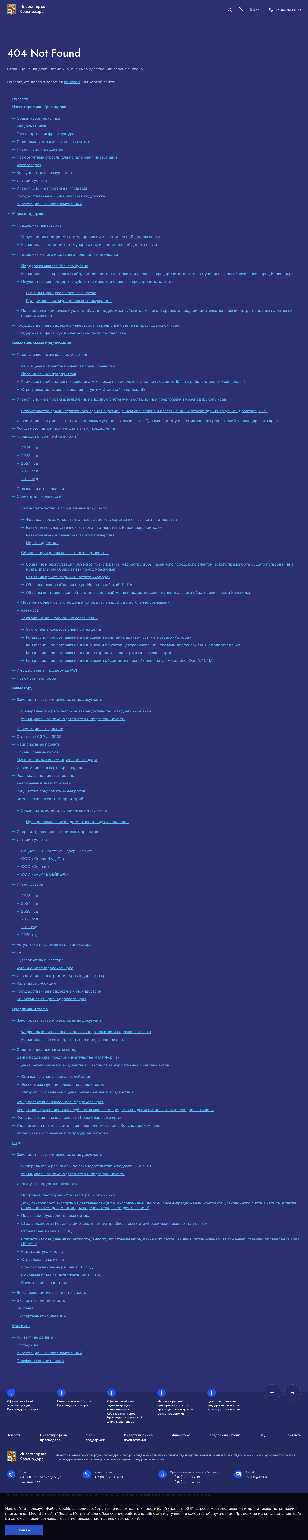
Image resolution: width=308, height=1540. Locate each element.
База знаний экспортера (44, 1283)
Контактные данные (35, 1337)
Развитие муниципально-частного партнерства (70, 535)
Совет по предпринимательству (46, 1049)
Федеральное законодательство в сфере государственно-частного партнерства (101, 519)
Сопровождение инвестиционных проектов (57, 831)
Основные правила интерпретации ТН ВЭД (61, 1275)
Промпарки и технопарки (40, 488)
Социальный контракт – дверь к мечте (57, 851)
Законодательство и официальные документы (64, 508)
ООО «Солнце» (35, 866)
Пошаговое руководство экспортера (56, 1215)
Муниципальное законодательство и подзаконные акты (73, 719)
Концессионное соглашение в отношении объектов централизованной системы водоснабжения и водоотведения (133, 645)
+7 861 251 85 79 (285, 10)
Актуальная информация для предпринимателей (62, 1133)
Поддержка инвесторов (39, 225)
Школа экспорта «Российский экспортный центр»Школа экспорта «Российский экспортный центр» (114, 1223)
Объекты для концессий (39, 496)
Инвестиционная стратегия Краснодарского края (63, 975)
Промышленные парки (37, 752)
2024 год (29, 463)
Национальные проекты (39, 744)
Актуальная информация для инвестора (54, 944)
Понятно (24, 1530)
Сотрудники (28, 1345)
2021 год (29, 927)
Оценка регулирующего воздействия (56, 1076)
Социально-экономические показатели (54, 141)
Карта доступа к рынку (42, 1251)
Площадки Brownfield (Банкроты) (48, 436)
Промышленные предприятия (48, 374)
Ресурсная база (31, 126)
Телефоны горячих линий (40, 1361)
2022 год (29, 479)
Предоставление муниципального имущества (69, 301)
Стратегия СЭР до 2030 (39, 736)
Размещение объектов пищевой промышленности (68, 366)
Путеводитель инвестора (40, 960)
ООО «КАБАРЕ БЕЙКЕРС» (45, 874)
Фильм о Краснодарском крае (45, 968)
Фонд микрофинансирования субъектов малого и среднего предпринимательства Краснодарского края (115, 1110)
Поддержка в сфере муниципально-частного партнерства (71, 333)
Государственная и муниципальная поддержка (61, 196)
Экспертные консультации (41, 1316)
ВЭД (16, 1143)
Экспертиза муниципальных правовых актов (62, 1084)
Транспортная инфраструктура (45, 134)
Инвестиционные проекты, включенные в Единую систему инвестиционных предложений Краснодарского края (121, 399)
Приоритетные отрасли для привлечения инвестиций (67, 157)
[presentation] (272, 1392)
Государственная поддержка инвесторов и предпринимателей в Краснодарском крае (98, 325)
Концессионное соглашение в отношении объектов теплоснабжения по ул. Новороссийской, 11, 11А (119, 660)
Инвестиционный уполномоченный (49, 204)
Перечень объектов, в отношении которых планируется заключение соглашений (96, 602)
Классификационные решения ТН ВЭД (57, 1267)
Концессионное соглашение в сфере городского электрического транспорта (98, 652)
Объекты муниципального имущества (61, 293)
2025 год (29, 455)
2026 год (29, 447)
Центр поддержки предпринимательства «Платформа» (68, 1057)
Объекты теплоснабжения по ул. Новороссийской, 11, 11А (79, 584)
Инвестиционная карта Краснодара (50, 768)
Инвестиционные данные (40, 149)
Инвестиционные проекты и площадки (52, 188)
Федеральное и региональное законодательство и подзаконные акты (86, 711)
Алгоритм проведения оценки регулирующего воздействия (77, 1092)
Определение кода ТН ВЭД (46, 1231)
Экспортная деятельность (41, 1300)
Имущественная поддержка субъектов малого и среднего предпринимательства (97, 281)
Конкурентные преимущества (44, 172)
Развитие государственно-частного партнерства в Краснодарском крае (94, 527)
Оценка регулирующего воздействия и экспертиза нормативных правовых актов (93, 1065)
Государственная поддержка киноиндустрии (59, 991)
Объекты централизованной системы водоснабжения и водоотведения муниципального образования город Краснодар (139, 592)
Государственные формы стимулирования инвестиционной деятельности (90, 237)
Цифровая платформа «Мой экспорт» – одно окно (68, 1195)
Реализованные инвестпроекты (46, 775)
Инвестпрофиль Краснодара (39, 106)
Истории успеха (32, 180)
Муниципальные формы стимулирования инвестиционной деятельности (89, 244)
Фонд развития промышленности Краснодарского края (69, 1117)
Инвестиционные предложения (41, 343)
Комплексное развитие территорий (50, 799)
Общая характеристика (38, 118)
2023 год (29, 471)
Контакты (21, 1326)
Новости (20, 99)
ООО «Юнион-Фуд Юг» (42, 858)
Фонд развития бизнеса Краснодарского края (60, 1102)
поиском (72, 82)
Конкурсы (30, 610)
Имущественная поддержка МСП (48, 670)
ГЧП (20, 952)
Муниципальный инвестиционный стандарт (57, 760)
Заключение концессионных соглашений (59, 618)
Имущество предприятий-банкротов (51, 791)
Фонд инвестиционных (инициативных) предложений (66, 428)
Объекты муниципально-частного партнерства (65, 553)
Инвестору (22, 688)
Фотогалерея (29, 165)
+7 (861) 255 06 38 (185, 1477)
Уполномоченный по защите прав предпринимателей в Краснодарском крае (88, 1125)
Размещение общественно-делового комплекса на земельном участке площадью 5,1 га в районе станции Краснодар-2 (133, 381)
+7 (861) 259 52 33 (185, 1482)
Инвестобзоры (30, 884)
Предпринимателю (30, 1009)
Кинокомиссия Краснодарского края (51, 999)
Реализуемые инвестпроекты (44, 783)
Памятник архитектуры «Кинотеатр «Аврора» (68, 577)
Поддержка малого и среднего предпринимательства (67, 254)
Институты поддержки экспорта (47, 1183)
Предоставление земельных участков (52, 354)
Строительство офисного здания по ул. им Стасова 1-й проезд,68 (83, 389)
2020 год (29, 934)
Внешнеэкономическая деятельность (51, 1292)
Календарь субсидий (36, 983)
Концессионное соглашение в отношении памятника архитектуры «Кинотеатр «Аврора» (108, 637)
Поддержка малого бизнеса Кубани (54, 266)
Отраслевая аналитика (42, 1259)
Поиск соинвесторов (36, 678)
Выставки (25, 1308)
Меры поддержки (29, 213)
